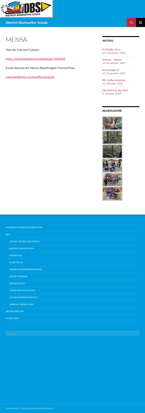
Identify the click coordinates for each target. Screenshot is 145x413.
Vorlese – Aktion (112, 59)
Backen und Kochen (21, 248)
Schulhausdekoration (23, 297)
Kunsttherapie (18, 276)
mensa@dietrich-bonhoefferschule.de (30, 77)
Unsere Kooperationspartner (24, 227)
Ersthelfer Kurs (111, 49)
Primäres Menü (140, 22)
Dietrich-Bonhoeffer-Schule (27, 22)
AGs (8, 234)
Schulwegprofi (110, 69)
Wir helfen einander (114, 80)
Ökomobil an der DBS (115, 90)
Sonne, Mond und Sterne (24, 241)
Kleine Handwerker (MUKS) (25, 269)
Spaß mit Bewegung (21, 304)
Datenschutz (12, 408)
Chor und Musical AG (22, 290)
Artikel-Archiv (15, 311)
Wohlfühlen (17, 283)
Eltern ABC (12, 318)
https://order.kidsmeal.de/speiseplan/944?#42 (35, 58)
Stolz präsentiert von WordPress (37, 408)
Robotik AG (16, 262)
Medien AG (15, 255)
